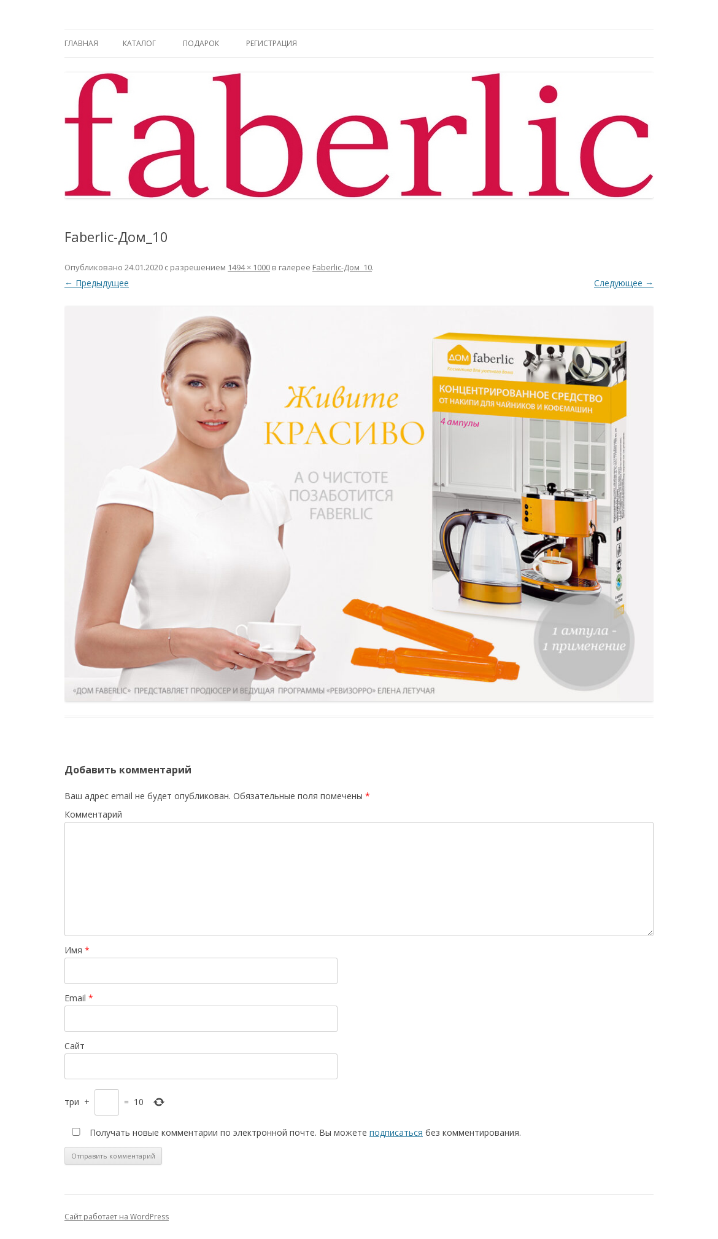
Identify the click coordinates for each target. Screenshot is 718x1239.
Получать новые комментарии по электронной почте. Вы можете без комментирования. (294, 1132)
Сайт (74, 1046)
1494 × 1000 (249, 267)
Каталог (139, 43)
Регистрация (271, 43)
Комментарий (93, 814)
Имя (77, 950)
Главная (81, 43)
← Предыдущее (96, 283)
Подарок (201, 43)
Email (78, 998)
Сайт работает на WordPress (116, 1216)
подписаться (396, 1132)
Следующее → (624, 283)
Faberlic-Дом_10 (342, 267)
